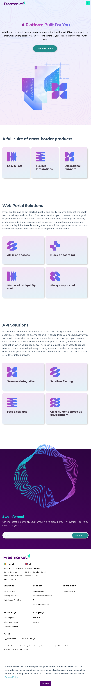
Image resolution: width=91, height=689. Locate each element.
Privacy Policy (11, 677)
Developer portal (16, 646)
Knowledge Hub (10, 618)
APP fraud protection (63, 646)
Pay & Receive (38, 591)
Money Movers (9, 591)
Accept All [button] (45, 683)
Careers (36, 622)
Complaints (28, 646)
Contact (6, 646)
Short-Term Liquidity (41, 604)
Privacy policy (50, 646)
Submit (79, 535)
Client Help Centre (11, 622)
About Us (36, 618)
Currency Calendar (11, 627)
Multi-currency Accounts (42, 596)
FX (34, 600)
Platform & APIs (69, 591)
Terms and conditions (11, 649)
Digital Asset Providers (12, 600)
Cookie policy (38, 646)
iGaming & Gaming (11, 596)
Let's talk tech (44, 48)
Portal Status (24, 649)
